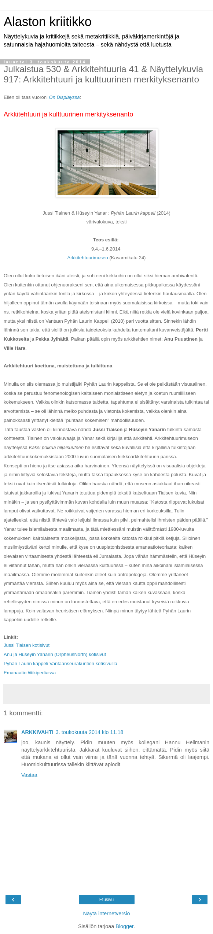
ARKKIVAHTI (37, 732)
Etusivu (106, 899)
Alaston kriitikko (48, 22)
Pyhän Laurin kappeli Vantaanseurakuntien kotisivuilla (60, 663)
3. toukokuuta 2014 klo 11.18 (90, 732)
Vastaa (29, 775)
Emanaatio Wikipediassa (30, 672)
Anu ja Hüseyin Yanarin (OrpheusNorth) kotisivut (55, 654)
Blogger (124, 926)
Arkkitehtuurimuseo (87, 257)
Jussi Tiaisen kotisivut (26, 645)
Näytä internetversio (106, 913)
